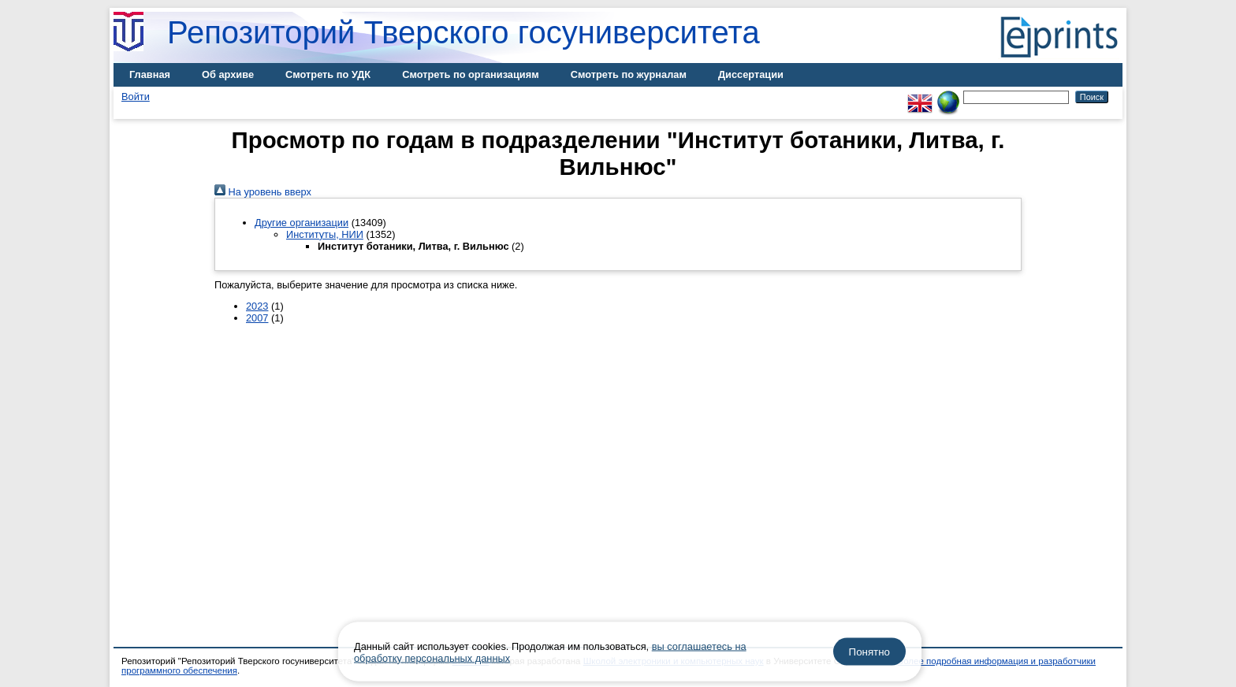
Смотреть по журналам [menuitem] (629, 74)
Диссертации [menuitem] (751, 74)
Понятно (869, 652)
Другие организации (301, 222)
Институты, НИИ (324, 234)
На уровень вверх (262, 192)
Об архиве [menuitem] (228, 74)
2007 (257, 318)
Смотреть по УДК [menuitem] (327, 74)
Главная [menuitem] (149, 74)
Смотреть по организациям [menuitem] (470, 74)
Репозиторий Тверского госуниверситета (463, 32)
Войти (135, 96)
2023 (257, 306)
